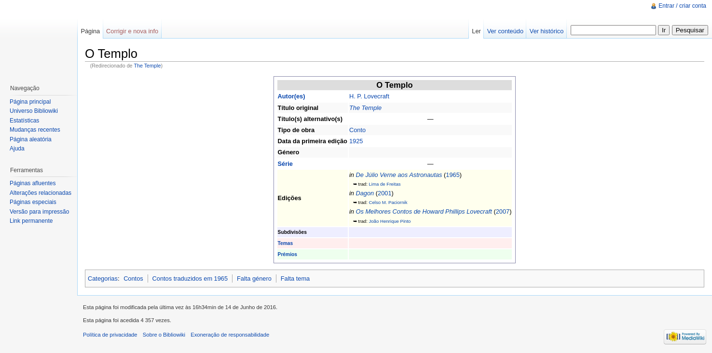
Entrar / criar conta (682, 5)
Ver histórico (546, 31)
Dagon (365, 193)
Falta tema (295, 278)
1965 (452, 174)
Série (285, 163)
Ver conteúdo (505, 31)
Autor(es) (291, 96)
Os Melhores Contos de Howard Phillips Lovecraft (424, 211)
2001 (384, 193)
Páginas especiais (33, 202)
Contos (133, 278)
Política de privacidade (110, 335)
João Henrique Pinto (390, 221)
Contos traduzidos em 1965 (190, 278)
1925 (356, 141)
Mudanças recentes (35, 129)
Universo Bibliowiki (34, 111)
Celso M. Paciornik (388, 202)
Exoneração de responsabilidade (230, 335)
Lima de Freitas (384, 184)
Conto (357, 130)
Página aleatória (31, 139)
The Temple (147, 65)
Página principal (30, 101)
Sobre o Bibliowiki (164, 335)
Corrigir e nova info (132, 31)
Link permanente (31, 220)
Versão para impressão (39, 211)
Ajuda (17, 148)
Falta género (254, 278)
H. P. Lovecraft (369, 96)
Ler (476, 31)
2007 (502, 211)
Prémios (287, 254)
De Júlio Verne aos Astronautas (399, 174)
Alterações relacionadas (40, 193)
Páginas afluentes (32, 183)
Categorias (103, 278)
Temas (285, 243)
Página (90, 31)
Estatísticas (24, 120)
